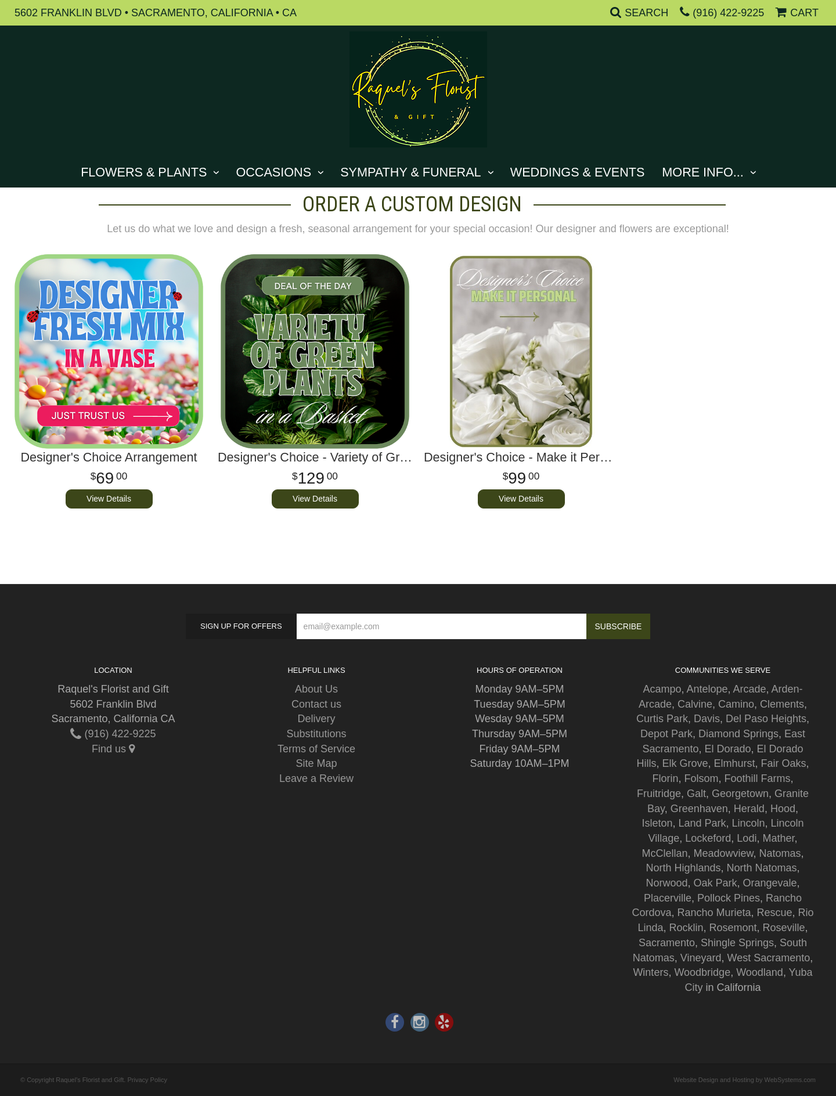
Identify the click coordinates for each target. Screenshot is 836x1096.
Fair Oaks (783, 763)
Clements (782, 704)
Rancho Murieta (714, 912)
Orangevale (770, 883)
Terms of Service (316, 749)
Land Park (702, 823)
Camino (736, 704)
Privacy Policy (147, 1079)
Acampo (662, 689)
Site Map (316, 763)
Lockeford (708, 838)
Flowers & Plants (144, 172)
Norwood (666, 883)
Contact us (316, 704)
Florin (665, 778)
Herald (749, 808)
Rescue (774, 912)
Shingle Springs (737, 943)
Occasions (273, 172)
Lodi (746, 838)
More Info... (702, 172)
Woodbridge (702, 972)
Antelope (706, 689)
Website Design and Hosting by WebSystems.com (744, 1079)
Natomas (780, 853)
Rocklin (686, 927)
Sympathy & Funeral (410, 172)
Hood (782, 808)
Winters (650, 972)
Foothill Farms (758, 778)
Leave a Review (316, 778)
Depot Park (666, 734)
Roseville (784, 927)
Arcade (749, 689)
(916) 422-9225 (728, 13)
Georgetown (740, 793)
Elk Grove (685, 763)
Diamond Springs (738, 734)
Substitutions (316, 734)
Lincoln (748, 823)
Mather (778, 838)
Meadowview (723, 853)
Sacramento (667, 943)
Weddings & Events (577, 172)
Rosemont (733, 927)
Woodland (759, 972)
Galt (696, 793)
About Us (316, 689)
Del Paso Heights (766, 718)
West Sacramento (768, 958)
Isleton (657, 823)
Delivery (316, 718)
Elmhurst (734, 763)
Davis (707, 718)
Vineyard (701, 958)
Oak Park (715, 883)
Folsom (701, 778)
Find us (113, 749)
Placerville (667, 898)
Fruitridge (659, 793)
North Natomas (762, 868)
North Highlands (683, 868)
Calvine (695, 704)
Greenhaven (699, 808)
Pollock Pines (728, 898)
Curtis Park (662, 718)
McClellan (664, 853)
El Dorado (727, 749)
